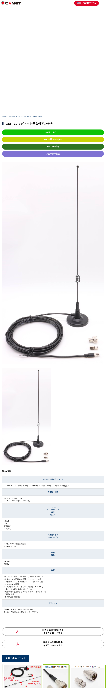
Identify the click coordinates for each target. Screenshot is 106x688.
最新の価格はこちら (15, 658)
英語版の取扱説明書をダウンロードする (53, 643)
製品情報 (12, 116)
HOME (4, 116)
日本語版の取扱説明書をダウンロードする (53, 631)
